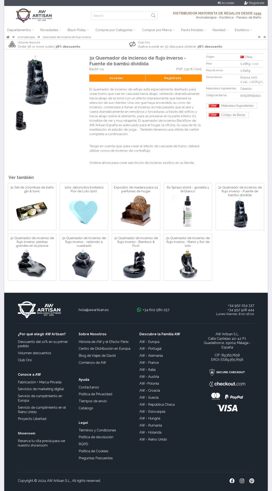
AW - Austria (149, 377)
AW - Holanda (150, 432)
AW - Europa (149, 342)
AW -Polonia (149, 383)
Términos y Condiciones (97, 430)
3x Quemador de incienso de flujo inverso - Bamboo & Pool (136, 242)
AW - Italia (147, 370)
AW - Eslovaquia (152, 412)
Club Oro (25, 360)
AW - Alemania (151, 356)
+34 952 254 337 (241, 305)
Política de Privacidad (95, 394)
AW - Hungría (149, 418)
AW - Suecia (149, 397)
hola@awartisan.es (94, 310)
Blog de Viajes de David (97, 356)
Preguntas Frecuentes (96, 458)
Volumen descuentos (34, 353)
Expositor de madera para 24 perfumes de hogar (136, 189)
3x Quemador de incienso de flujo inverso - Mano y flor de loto (188, 242)
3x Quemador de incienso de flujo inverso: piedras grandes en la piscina (32, 242)
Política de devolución (96, 437)
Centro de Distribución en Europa (104, 349)
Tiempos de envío (93, 401)
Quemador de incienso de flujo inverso (67, 37)
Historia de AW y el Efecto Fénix (104, 342)
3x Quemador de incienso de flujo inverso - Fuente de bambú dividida (240, 191)
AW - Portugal (150, 349)
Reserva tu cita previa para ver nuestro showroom (41, 443)
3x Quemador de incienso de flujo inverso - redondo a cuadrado (84, 242)
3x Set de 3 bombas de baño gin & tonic (32, 189)
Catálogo (86, 408)
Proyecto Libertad (32, 419)
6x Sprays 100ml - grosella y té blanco (188, 189)
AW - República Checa (157, 405)
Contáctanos (89, 387)
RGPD (83, 444)
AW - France (149, 363)
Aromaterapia (26, 37)
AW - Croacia (149, 390)
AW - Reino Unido (153, 439)
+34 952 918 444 (241, 310)
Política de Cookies (93, 451)
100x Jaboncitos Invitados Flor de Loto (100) (84, 189)
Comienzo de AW (92, 363)
